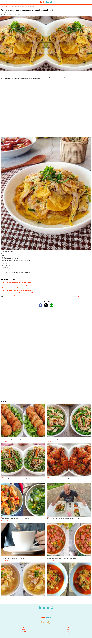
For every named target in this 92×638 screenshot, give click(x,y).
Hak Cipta (68, 627)
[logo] (46, 615)
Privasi (23, 633)
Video (48, 517)
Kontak (23, 629)
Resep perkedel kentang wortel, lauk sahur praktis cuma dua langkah (16, 439)
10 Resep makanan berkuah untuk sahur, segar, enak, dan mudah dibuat (19, 292)
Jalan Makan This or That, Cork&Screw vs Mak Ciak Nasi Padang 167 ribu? (63, 518)
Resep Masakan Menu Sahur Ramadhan (58, 296)
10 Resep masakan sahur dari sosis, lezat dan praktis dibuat (16, 282)
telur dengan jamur (40, 77)
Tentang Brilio (23, 631)
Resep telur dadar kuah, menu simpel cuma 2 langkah (13, 597)
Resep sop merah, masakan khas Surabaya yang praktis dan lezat (61, 558)
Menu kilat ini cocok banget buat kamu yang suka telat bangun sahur (18, 287)
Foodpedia (3, 557)
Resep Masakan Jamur (75, 296)
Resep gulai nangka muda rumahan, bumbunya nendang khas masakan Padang (65, 597)
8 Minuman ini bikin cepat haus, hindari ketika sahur (13, 558)
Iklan (24, 627)
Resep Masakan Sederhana (39, 296)
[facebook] (40, 607)
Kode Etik (68, 629)
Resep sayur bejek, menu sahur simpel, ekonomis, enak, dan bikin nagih (17, 478)
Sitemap (68, 633)
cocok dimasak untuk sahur (82, 77)
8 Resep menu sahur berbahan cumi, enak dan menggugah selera (17, 285)
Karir (68, 631)
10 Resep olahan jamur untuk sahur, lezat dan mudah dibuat (16, 290)
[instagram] (44, 607)
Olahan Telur (19, 296)
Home (2, 6)
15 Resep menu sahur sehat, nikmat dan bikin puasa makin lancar (16, 518)
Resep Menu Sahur (9, 296)
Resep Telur (28, 296)
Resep (6, 6)
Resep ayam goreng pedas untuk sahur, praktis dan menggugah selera (62, 478)
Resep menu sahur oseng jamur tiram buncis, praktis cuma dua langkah (63, 439)
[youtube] (52, 607)
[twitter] (48, 607)
